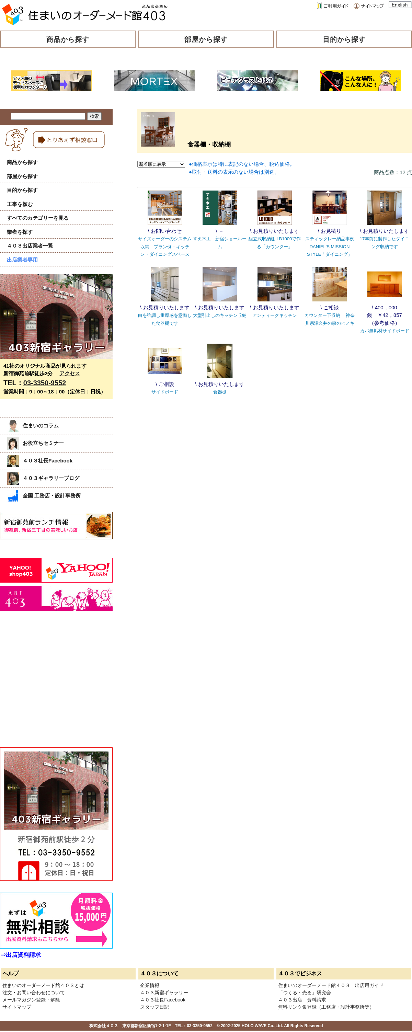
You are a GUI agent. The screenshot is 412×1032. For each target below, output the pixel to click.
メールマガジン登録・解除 (31, 999)
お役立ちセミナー (35, 443)
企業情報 (149, 985)
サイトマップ (16, 1007)
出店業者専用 (22, 260)
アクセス (69, 373)
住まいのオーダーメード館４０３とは (43, 985)
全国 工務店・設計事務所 (44, 495)
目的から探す (344, 39)
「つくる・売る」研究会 (304, 992)
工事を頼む (20, 204)
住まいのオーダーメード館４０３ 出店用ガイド (331, 985)
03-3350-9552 (44, 383)
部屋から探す (206, 39)
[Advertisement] (51, 687)
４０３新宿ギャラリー (164, 992)
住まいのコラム (33, 425)
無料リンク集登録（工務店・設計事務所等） (326, 1007)
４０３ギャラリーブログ (43, 478)
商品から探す (68, 39)
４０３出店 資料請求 (302, 999)
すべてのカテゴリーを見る (38, 218)
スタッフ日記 (154, 1007)
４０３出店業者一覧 (30, 246)
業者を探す (20, 232)
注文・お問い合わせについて (33, 992)
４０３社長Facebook (39, 460)
